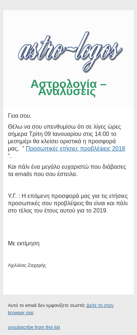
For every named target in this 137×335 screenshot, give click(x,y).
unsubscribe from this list (34, 327)
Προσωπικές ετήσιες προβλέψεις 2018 (75, 148)
